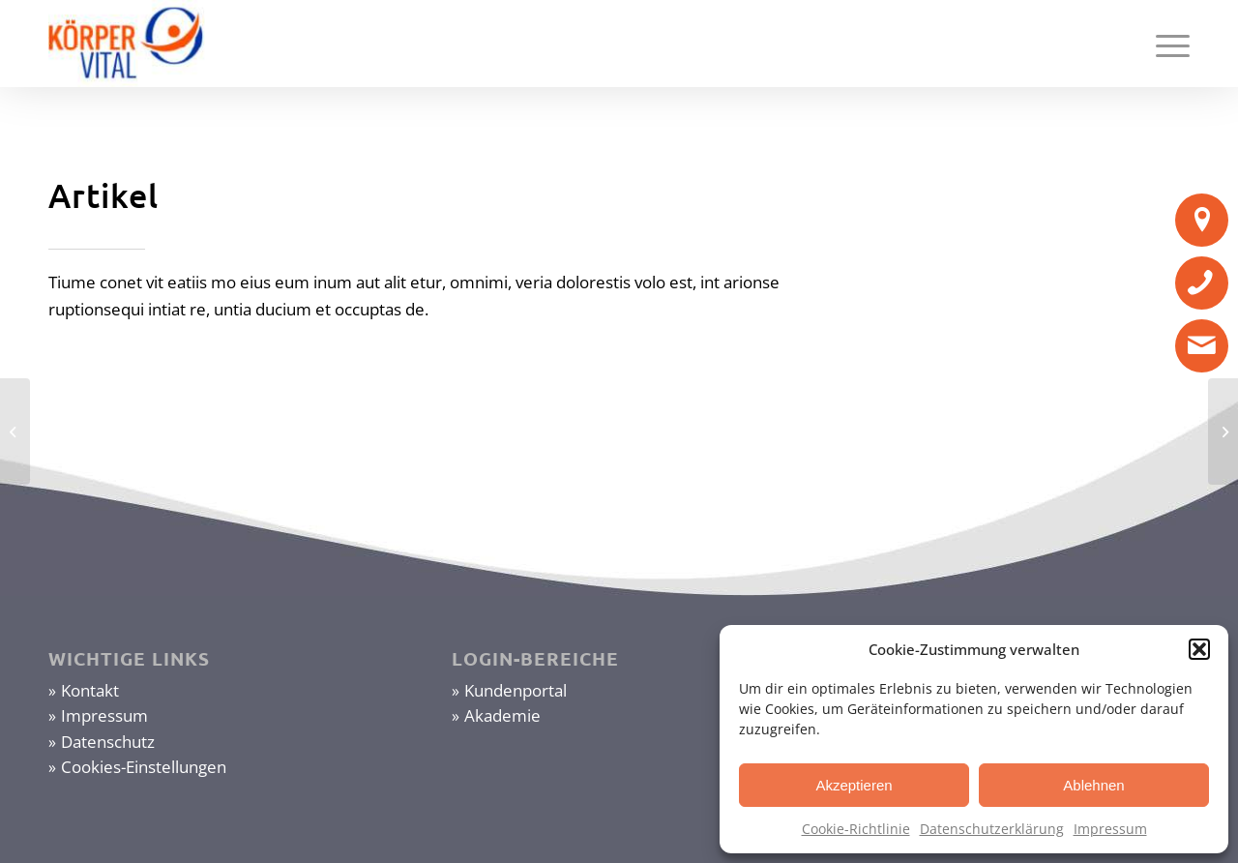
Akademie (502, 715)
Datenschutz (108, 741)
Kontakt (90, 690)
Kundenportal (515, 690)
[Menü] (1166, 43)
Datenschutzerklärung (992, 828)
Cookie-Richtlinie (856, 828)
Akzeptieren (853, 785)
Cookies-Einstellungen (143, 767)
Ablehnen (1093, 785)
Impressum (1110, 828)
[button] (1199, 649)
